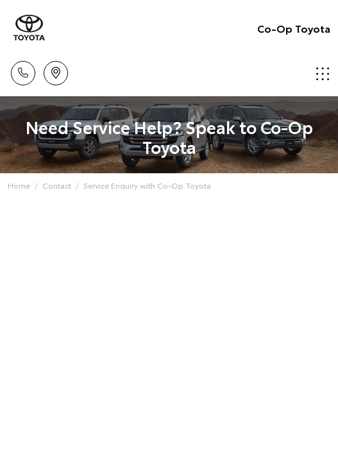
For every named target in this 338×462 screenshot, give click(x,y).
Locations (56, 71)
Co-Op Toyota (293, 28)
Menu (322, 73)
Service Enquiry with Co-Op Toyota (147, 185)
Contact (56, 185)
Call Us (23, 71)
